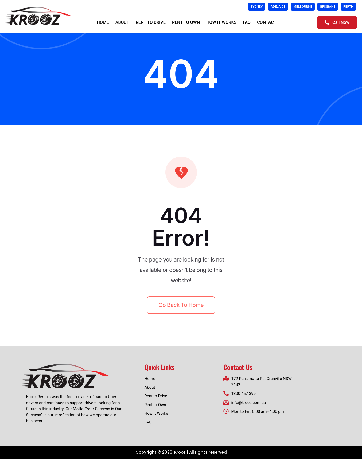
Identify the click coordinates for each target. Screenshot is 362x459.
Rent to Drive (151, 22)
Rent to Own (186, 22)
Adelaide (278, 7)
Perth (348, 7)
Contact (266, 22)
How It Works (221, 22)
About (122, 22)
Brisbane (327, 7)
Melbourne (302, 7)
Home (103, 22)
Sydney (257, 7)
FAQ (247, 22)
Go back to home (181, 305)
